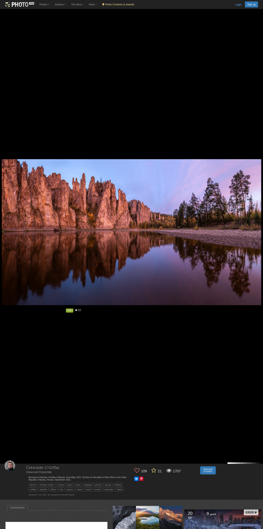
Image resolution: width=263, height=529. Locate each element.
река (69, 485)
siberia (120, 489)
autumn (70, 489)
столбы (60, 485)
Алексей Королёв (38, 472)
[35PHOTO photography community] (19, 4)
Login (238, 4)
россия (98, 485)
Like (70, 310)
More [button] (93, 4)
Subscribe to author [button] (208, 470)
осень (77, 485)
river (61, 489)
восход (108, 485)
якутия (33, 485)
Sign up (251, 4)
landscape (108, 489)
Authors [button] (60, 4)
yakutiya (43, 489)
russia (88, 489)
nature (79, 489)
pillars (53, 489)
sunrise (97, 489)
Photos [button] (44, 4)
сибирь (33, 489)
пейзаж (118, 485)
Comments (17, 507)
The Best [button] (77, 4)
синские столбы (46, 485)
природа (87, 485)
